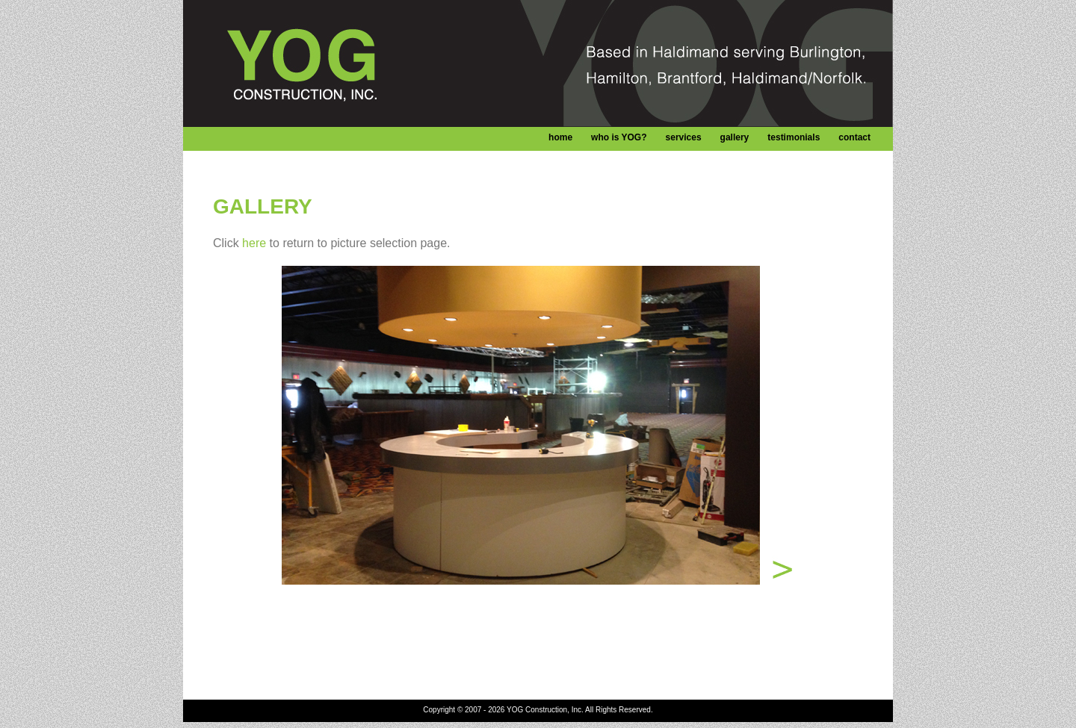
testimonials (793, 137)
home (560, 137)
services (684, 137)
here (254, 243)
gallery (734, 137)
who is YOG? (618, 137)
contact (854, 137)
